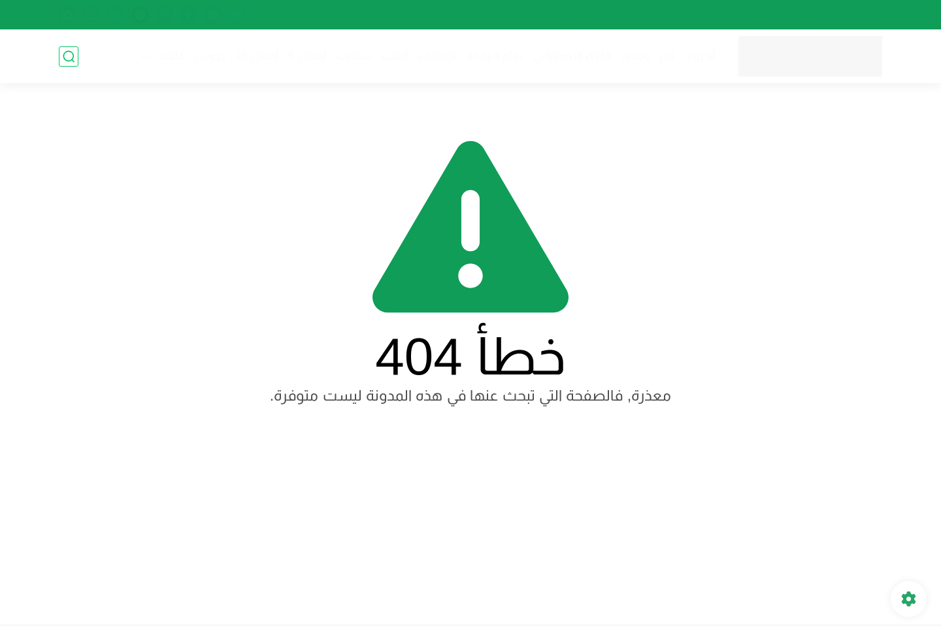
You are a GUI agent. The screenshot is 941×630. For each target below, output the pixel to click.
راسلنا (571, 15)
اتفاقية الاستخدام (631, 15)
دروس (209, 56)
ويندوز (635, 56)
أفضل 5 (306, 56)
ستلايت (354, 56)
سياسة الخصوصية (715, 15)
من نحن (783, 15)
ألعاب (395, 56)
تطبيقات (437, 56)
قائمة (171, 56)
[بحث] (68, 56)
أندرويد (700, 56)
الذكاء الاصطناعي (572, 56)
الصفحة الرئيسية (846, 15)
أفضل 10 (257, 56)
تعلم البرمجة (495, 56)
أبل (666, 56)
